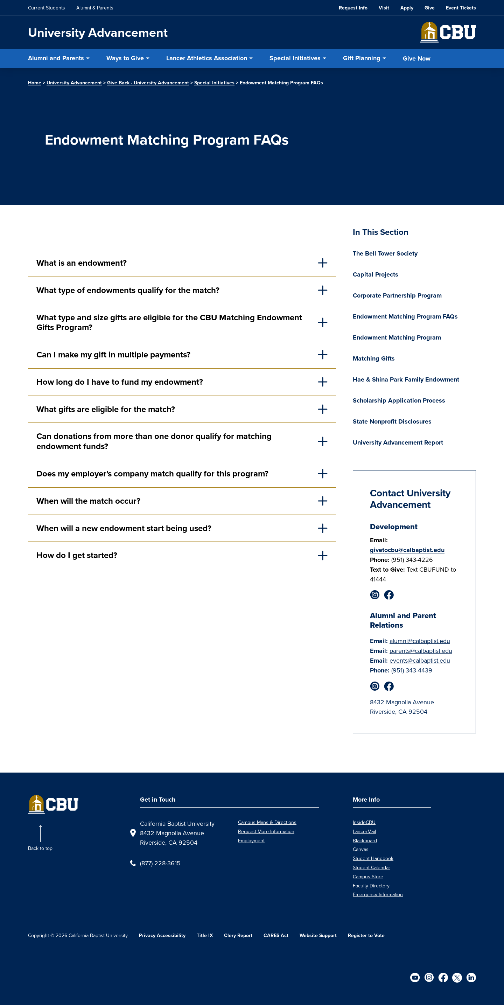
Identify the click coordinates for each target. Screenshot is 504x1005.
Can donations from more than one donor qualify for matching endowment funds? (154, 441)
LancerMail (364, 831)
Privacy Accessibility (162, 935)
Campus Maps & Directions (267, 822)
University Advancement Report (398, 442)
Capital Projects (375, 274)
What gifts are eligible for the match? (105, 409)
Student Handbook (373, 858)
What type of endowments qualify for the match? (127, 290)
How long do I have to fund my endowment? (119, 382)
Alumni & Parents (94, 7)
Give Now (416, 58)
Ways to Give (125, 58)
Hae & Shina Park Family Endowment (406, 379)
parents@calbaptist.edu (421, 650)
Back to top (40, 848)
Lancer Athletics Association (206, 58)
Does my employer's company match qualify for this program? (152, 473)
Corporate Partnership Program (397, 295)
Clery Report (238, 935)
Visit (384, 8)
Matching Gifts (374, 358)
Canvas (361, 849)
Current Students (46, 7)
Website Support (318, 935)
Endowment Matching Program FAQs (405, 316)
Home (34, 82)
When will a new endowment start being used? (123, 528)
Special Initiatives (295, 58)
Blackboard (365, 840)
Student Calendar (371, 867)
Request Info (353, 8)
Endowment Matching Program (397, 337)
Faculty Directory (371, 885)
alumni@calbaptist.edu (420, 640)
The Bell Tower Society (385, 253)
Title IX (205, 935)
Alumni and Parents (56, 58)
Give (430, 8)
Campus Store (368, 876)
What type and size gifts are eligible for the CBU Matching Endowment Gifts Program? (169, 322)
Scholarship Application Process (399, 400)
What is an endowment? (81, 263)
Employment (251, 840)
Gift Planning (361, 58)
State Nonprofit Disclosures (392, 421)
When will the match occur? (88, 501)
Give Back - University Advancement (148, 82)
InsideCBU (364, 822)
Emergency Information (378, 894)
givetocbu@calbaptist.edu (407, 549)
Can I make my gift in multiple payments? (113, 354)
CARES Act (276, 935)
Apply (406, 8)
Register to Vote (366, 935)
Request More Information (266, 831)
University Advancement (98, 32)
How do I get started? (76, 555)
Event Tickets (461, 8)
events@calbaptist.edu (420, 660)
